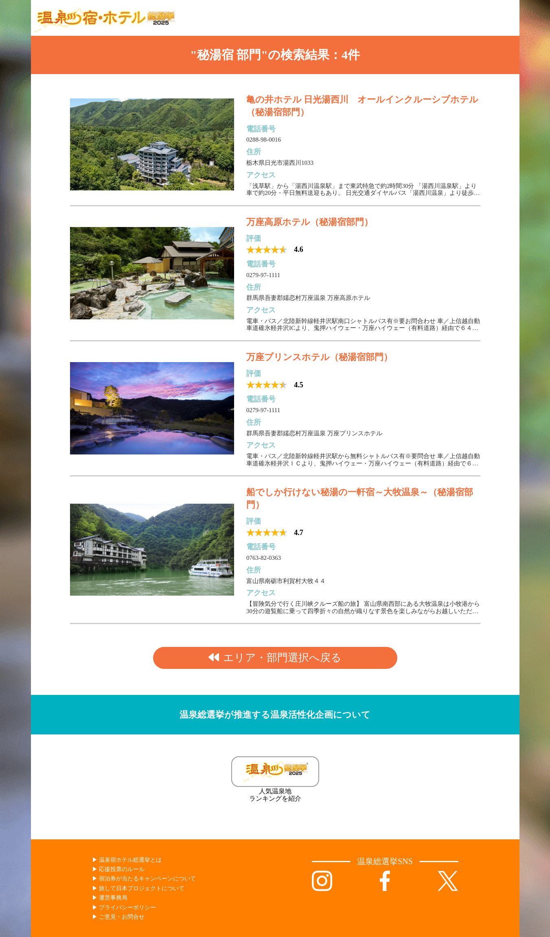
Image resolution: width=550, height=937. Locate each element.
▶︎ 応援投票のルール (118, 869)
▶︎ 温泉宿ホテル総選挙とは (127, 860)
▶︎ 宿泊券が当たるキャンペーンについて (144, 879)
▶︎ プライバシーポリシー (124, 907)
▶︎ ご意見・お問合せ (118, 917)
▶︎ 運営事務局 (110, 898)
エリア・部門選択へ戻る (275, 658)
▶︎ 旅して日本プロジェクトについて (138, 888)
